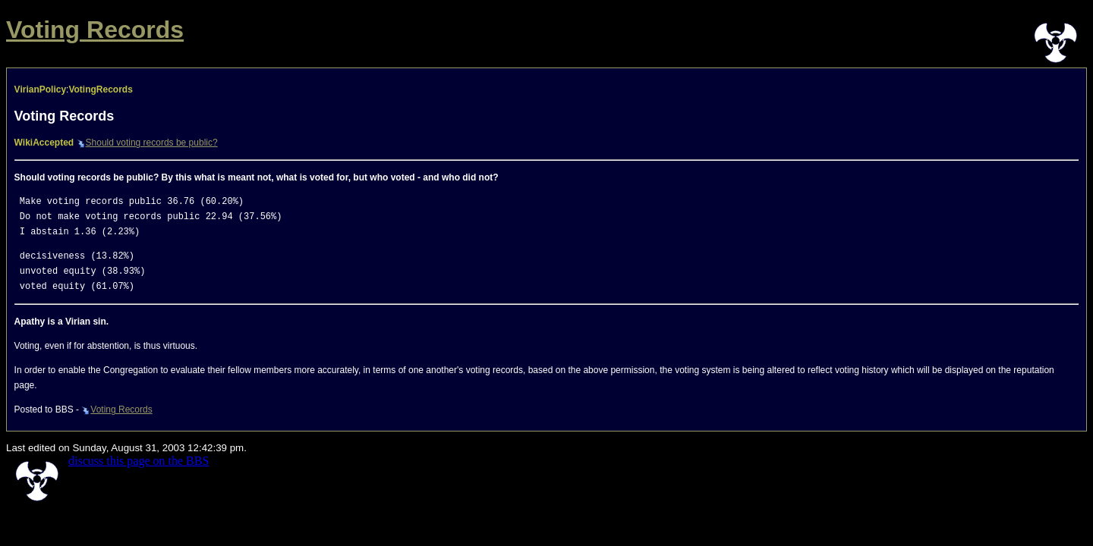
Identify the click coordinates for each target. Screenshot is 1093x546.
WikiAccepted (44, 142)
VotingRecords (100, 89)
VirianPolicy (40, 89)
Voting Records (95, 29)
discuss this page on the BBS (138, 460)
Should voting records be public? (147, 142)
